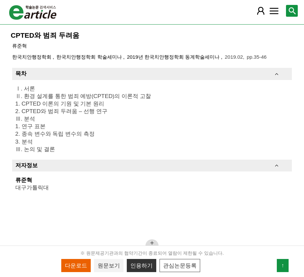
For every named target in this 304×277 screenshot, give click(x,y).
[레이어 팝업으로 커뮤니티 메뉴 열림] (274, 11)
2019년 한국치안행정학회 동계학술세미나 (174, 57)
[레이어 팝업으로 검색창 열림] (292, 11)
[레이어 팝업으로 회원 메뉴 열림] (261, 11)
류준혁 (19, 46)
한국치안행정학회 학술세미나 (89, 57)
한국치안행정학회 (32, 57)
